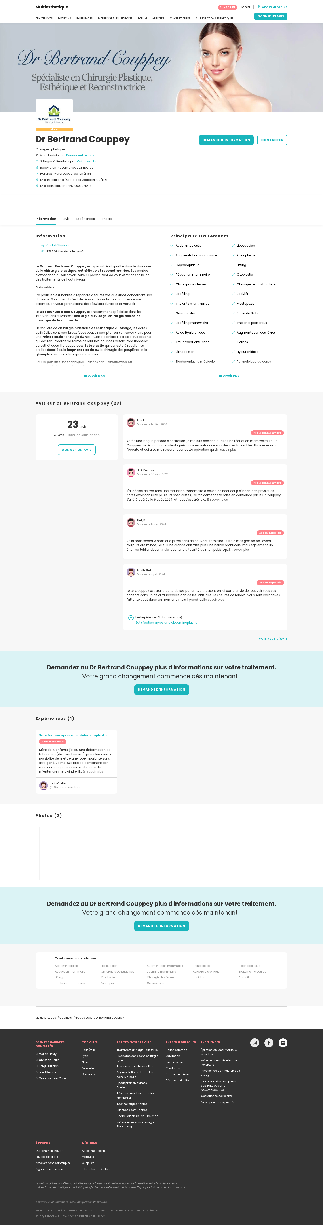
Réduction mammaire (193, 255)
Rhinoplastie (246, 236)
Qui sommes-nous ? (49, 1131)
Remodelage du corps (254, 342)
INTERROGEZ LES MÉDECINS (115, 18)
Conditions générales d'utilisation (84, 1197)
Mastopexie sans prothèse (218, 1083)
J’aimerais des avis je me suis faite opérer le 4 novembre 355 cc (218, 1066)
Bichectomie (174, 1043)
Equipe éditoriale (47, 1137)
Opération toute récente (216, 1077)
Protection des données (50, 1191)
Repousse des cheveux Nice (135, 1047)
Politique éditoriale (47, 1197)
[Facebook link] (268, 1024)
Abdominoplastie (189, 226)
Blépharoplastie (187, 246)
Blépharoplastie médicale (195, 342)
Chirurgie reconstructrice (256, 265)
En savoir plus (93, 752)
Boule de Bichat (249, 294)
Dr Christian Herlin (47, 1040)
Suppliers (88, 1144)
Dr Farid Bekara (46, 1053)
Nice (85, 1043)
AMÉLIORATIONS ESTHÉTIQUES (215, 18)
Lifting (241, 246)
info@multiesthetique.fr (91, 1183)
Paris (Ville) (89, 1031)
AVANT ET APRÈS (180, 18)
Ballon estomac (176, 1031)
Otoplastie (245, 255)
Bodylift (242, 274)
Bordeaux (88, 1055)
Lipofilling (183, 274)
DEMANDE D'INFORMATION (226, 140)
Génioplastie (185, 294)
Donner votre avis (80, 155)
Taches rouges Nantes (132, 1085)
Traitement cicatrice (252, 952)
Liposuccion (246, 226)
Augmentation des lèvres (256, 313)
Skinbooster (185, 332)
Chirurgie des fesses (191, 265)
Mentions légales (147, 1191)
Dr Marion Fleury (46, 1035)
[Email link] (283, 1023)
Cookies (100, 1191)
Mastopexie (246, 284)
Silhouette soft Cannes (132, 1090)
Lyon (85, 1036)
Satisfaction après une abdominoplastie (166, 603)
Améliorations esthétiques (53, 1144)
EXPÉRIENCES (84, 18)
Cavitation (173, 1036)
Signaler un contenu (49, 1150)
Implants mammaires (192, 284)
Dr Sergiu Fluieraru (48, 1047)
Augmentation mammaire (196, 236)
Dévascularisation (178, 1061)
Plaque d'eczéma (177, 1055)
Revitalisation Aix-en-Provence (137, 1097)
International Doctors (96, 1150)
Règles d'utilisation (80, 1191)
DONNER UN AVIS (271, 16)
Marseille (88, 1049)
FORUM (142, 18)
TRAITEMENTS (44, 18)
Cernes (242, 323)
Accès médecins (93, 1131)
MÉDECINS (64, 18)
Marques (88, 1137)
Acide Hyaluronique (190, 313)
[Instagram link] (254, 1024)
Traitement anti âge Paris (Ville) (138, 1031)
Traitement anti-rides (192, 323)
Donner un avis (77, 430)
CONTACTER (272, 140)
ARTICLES (158, 18)
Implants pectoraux (252, 303)
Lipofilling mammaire (192, 303)
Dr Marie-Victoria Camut (52, 1059)
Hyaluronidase (247, 332)
